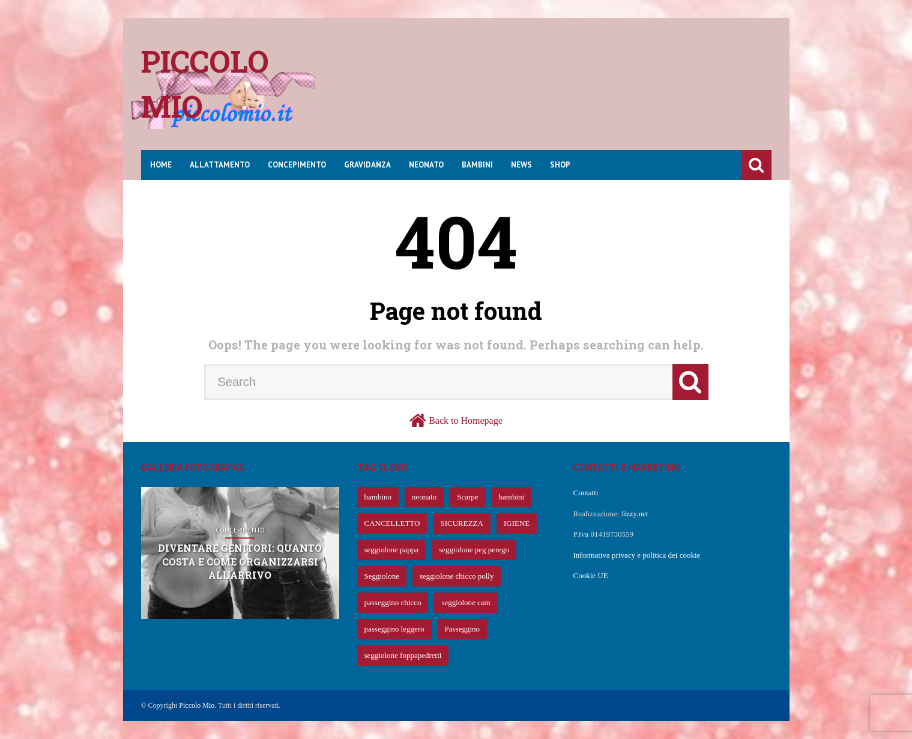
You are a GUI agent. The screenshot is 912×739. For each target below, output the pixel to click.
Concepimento (297, 165)
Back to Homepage (466, 420)
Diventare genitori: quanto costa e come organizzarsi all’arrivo (240, 562)
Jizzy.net (634, 513)
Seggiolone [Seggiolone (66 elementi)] (382, 576)
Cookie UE (590, 575)
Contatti (586, 492)
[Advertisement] (553, 93)
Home (161, 165)
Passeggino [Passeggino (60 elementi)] (462, 628)
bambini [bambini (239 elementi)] (512, 496)
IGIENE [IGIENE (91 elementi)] (517, 523)
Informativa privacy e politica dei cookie (637, 555)
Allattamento (220, 165)
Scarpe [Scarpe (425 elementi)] (467, 496)
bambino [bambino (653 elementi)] (378, 496)
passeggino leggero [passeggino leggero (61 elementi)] (394, 628)
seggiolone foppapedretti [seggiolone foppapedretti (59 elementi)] (403, 655)
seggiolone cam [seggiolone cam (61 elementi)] (465, 602)
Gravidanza (367, 165)
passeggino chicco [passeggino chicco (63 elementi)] (392, 602)
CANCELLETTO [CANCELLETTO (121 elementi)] (392, 523)
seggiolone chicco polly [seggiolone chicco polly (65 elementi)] (457, 576)
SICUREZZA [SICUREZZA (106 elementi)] (461, 523)
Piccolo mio (205, 83)
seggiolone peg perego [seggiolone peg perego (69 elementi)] (474, 549)
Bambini (477, 165)
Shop (560, 165)
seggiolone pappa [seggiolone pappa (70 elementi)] (391, 549)
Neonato (426, 165)
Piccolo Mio (196, 705)
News (521, 165)
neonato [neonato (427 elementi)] (424, 496)
